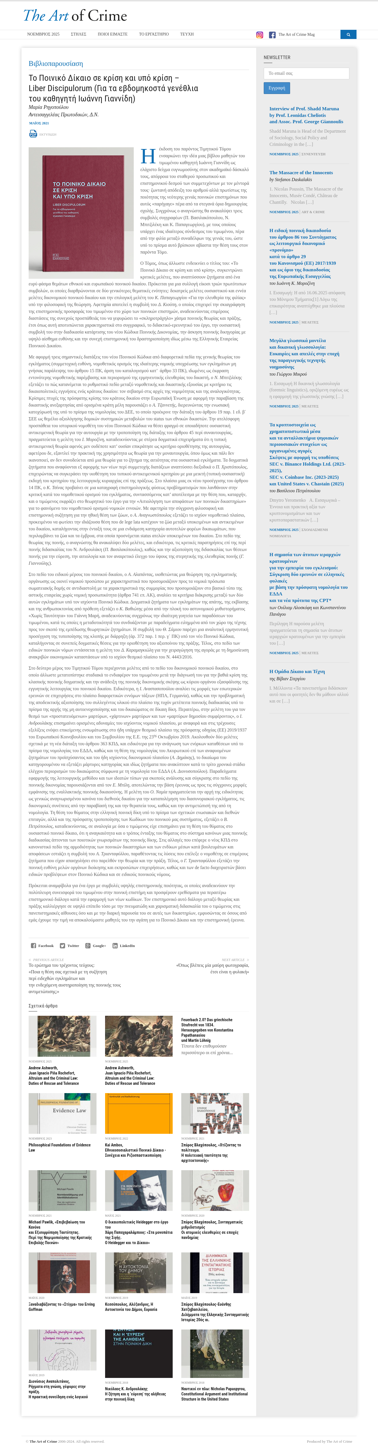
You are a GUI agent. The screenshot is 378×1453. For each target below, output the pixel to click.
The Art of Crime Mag (292, 35)
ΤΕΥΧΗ (187, 34)
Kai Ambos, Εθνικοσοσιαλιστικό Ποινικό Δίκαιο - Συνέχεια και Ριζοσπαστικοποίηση (135, 1150)
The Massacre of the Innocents (301, 172)
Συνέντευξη (314, 154)
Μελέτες (310, 322)
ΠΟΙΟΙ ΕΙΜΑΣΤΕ (112, 34)
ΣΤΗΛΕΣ (78, 34)
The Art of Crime (43, 1441)
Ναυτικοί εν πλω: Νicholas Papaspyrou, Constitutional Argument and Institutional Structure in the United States (214, 1394)
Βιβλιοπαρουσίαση (56, 63)
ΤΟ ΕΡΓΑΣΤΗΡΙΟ (154, 34)
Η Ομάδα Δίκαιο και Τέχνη (297, 671)
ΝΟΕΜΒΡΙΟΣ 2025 (43, 34)
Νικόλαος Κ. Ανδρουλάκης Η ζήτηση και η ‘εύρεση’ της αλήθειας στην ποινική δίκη (135, 1394)
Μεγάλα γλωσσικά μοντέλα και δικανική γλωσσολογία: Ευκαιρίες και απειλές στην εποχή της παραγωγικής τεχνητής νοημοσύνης (304, 353)
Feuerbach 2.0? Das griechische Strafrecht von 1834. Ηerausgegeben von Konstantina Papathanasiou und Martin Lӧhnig (207, 1030)
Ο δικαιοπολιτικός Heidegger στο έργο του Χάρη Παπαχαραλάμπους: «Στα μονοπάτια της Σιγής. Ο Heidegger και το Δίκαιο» (139, 1232)
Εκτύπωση (42, 134)
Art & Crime (313, 212)
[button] (348, 34)
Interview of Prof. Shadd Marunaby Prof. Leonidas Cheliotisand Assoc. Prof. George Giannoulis (306, 115)
